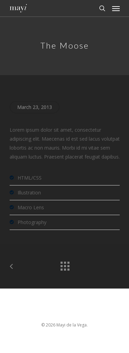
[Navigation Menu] (116, 8)
